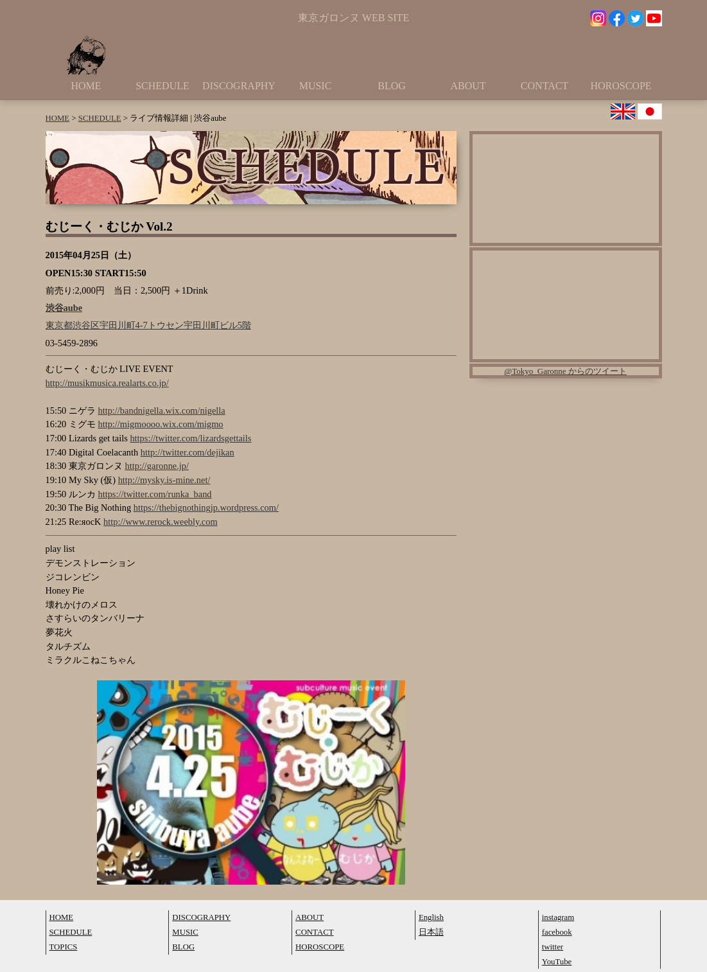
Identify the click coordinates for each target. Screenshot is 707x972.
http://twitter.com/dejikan (187, 452)
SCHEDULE (162, 85)
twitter (552, 946)
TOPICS (63, 946)
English (431, 917)
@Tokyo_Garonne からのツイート (565, 371)
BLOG (392, 85)
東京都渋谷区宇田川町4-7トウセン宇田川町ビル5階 (148, 325)
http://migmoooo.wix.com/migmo (160, 424)
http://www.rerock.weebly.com (160, 522)
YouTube (557, 961)
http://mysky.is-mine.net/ (164, 480)
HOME (86, 85)
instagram (558, 917)
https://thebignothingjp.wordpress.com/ (206, 507)
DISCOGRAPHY (238, 85)
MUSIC (315, 85)
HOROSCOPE (620, 85)
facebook (557, 932)
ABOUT (467, 85)
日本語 (431, 932)
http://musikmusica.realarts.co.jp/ (107, 383)
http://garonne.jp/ (157, 466)
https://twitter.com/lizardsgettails (190, 438)
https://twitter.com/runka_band (154, 494)
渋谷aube (64, 308)
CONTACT (544, 85)
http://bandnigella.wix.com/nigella (161, 410)
